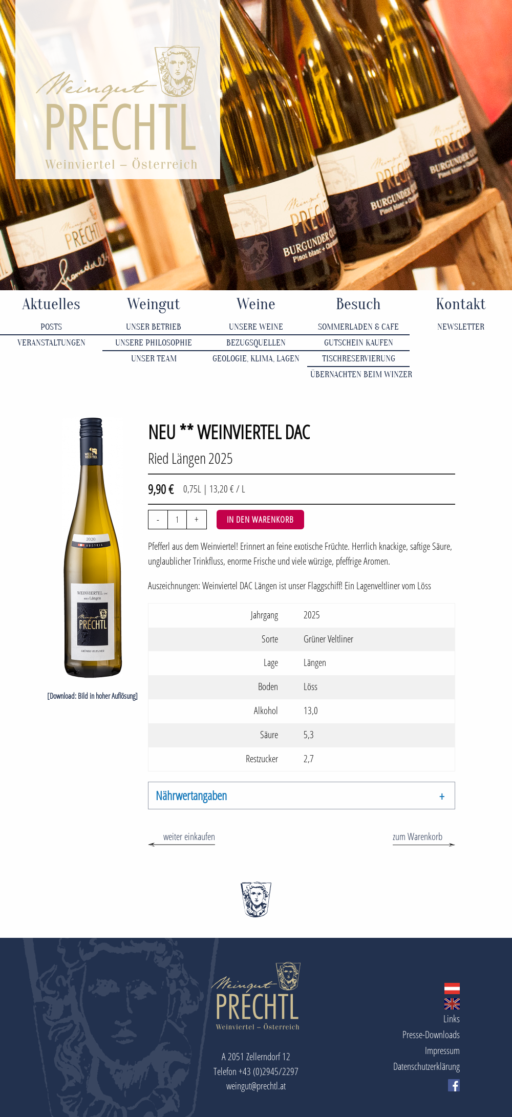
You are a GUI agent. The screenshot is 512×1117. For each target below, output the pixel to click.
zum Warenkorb (417, 836)
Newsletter (460, 327)
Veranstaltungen (51, 343)
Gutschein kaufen (358, 343)
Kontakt (461, 304)
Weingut (153, 304)
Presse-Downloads (431, 1034)
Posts (51, 327)
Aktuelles (51, 304)
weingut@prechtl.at (256, 1085)
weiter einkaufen (189, 836)
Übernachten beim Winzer (360, 374)
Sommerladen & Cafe (358, 327)
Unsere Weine (256, 327)
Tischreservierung (358, 358)
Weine (256, 304)
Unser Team (154, 358)
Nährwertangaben (191, 795)
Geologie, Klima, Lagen (256, 358)
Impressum (442, 1050)
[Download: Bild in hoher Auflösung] (92, 696)
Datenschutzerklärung (426, 1066)
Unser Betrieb (153, 327)
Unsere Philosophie (153, 343)
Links (451, 1018)
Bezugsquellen (256, 343)
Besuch (358, 304)
